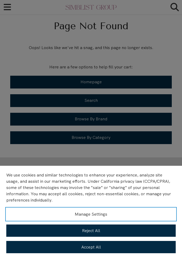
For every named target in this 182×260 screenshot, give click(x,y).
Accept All (91, 247)
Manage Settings (91, 214)
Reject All (91, 230)
